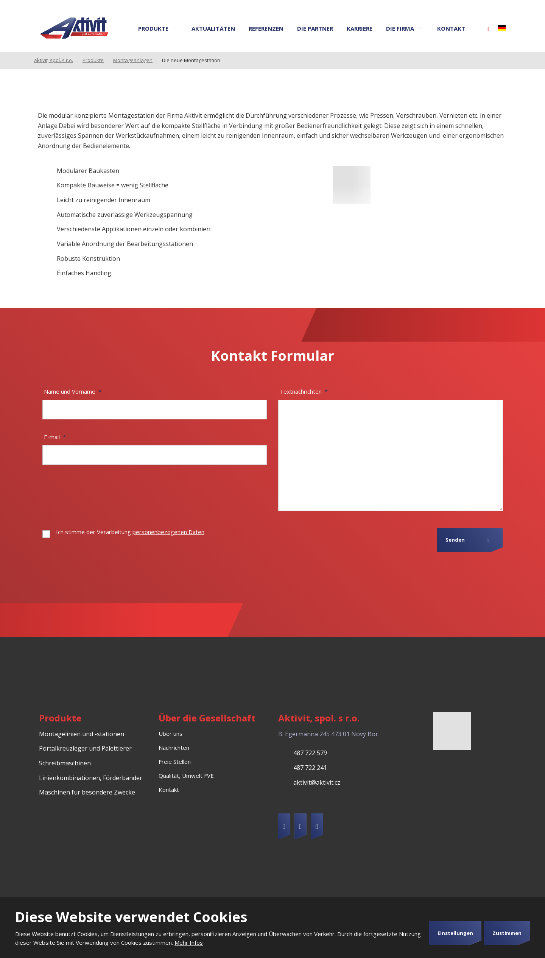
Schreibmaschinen (65, 763)
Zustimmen (507, 933)
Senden (455, 539)
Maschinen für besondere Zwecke (87, 792)
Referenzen (266, 28)
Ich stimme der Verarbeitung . (131, 532)
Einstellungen (455, 933)
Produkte (153, 28)
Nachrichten (174, 747)
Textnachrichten (304, 391)
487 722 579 (310, 753)
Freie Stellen (175, 761)
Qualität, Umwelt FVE (186, 775)
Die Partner (315, 28)
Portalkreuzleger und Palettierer (85, 748)
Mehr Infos (188, 942)
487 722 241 (310, 767)
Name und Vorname (72, 391)
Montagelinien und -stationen (81, 734)
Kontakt (451, 28)
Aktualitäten (213, 28)
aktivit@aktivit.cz (316, 782)
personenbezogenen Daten (168, 532)
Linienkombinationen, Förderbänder (90, 778)
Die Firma (400, 28)
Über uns (170, 733)
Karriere (359, 28)
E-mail (55, 437)
